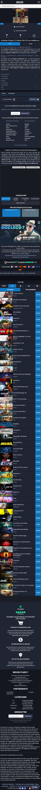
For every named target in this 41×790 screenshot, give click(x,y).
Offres (4, 93)
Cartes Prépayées (28, 702)
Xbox (13, 703)
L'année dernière (15, 199)
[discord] (22, 788)
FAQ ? (20, 684)
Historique (11, 93)
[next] (39, 24)
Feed (30, 44)
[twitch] (20, 788)
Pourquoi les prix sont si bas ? (20, 679)
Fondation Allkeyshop (24, 786)
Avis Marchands (27, 705)
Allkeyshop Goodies (27, 709)
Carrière (12, 786)
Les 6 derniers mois (25, 199)
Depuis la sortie (6, 198)
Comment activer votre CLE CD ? (20, 682)
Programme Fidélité (27, 700)
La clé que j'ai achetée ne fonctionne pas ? (20, 680)
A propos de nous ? (20, 677)
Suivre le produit (20, 203)
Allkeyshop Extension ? (20, 685)
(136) (26, 262)
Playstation (13, 705)
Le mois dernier (35, 198)
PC (13, 700)
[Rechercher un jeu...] (20, 6)
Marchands (10, 694)
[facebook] (25, 788)
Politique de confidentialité (24, 784)
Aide (34, 787)
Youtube (31, 692)
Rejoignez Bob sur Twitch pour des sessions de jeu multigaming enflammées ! (20, 256)
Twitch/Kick (10, 692)
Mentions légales (8, 784)
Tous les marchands (20, 145)
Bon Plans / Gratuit (27, 704)
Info (10, 44)
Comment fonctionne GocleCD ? (20, 675)
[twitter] (27, 788)
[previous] (1, 24)
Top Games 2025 (27, 707)
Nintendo (13, 708)
